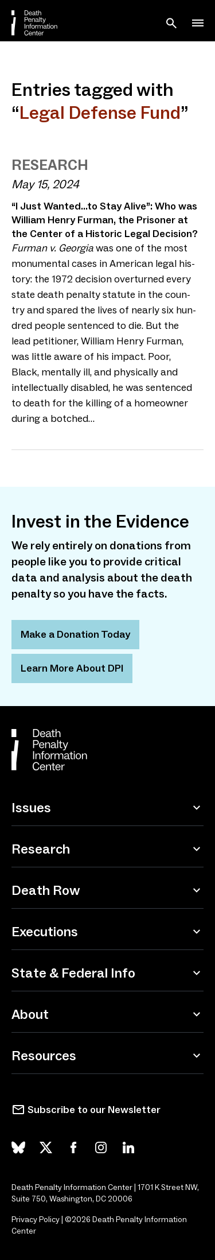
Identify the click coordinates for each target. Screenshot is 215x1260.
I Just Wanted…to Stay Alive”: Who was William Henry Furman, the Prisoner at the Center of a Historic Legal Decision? (104, 220)
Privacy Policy (35, 1219)
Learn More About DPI (72, 668)
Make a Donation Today (75, 634)
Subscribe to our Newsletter (94, 1109)
